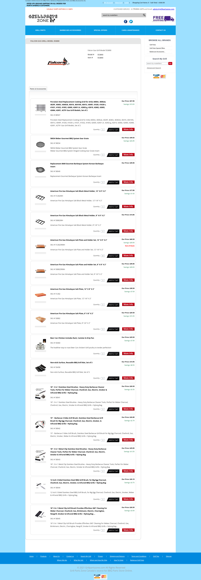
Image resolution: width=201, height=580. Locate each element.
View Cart (118, 3)
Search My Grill (86, 556)
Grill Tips (156, 556)
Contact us (70, 556)
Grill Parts (40, 30)
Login (127, 3)
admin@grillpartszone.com (163, 9)
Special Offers (100, 30)
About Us (56, 556)
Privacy (100, 556)
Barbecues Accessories (70, 30)
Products (43, 556)
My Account (108, 3)
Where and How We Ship (98, 560)
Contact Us (161, 30)
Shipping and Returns (117, 556)
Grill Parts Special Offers (157, 48)
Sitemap (169, 556)
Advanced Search (154, 68)
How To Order (118, 560)
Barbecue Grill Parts (137, 560)
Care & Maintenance (130, 30)
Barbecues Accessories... (157, 52)
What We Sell (79, 560)
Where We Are (62, 560)
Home (31, 556)
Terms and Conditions (138, 556)
